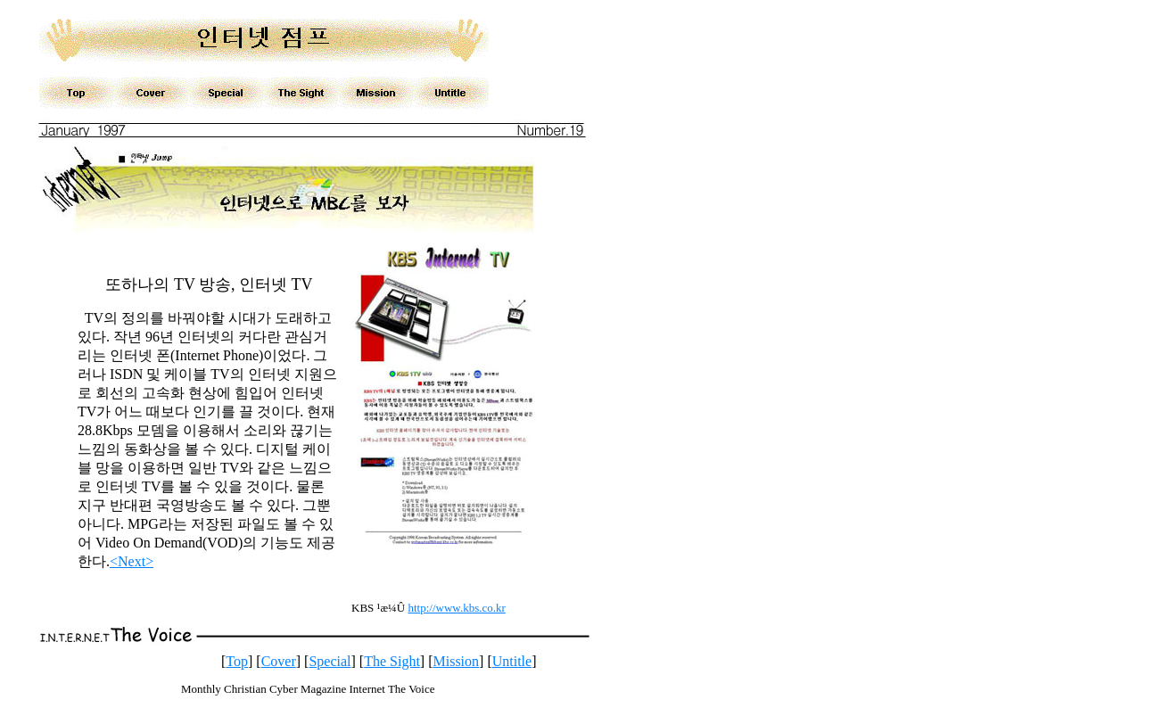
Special (329, 661)
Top (237, 661)
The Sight (392, 661)
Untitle (512, 661)
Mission (456, 661)
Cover (278, 661)
